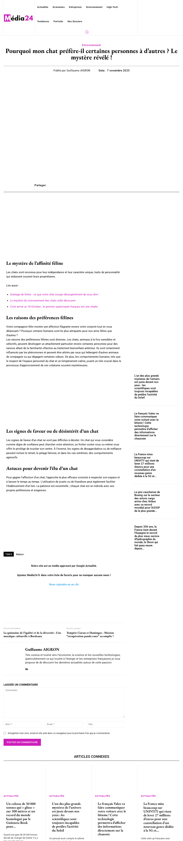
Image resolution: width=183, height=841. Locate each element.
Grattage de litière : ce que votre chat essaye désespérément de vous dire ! (49, 294)
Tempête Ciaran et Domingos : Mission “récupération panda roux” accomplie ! (90, 617)
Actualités (12, 778)
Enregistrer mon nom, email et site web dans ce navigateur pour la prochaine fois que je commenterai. (55, 716)
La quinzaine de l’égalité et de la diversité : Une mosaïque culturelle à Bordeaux (32, 617)
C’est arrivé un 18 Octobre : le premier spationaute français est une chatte (49, 306)
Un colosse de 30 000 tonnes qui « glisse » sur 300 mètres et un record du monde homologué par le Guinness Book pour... (21, 794)
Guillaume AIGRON (79, 70)
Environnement (91, 45)
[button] (86, 31)
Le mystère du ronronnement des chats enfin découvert (40, 300)
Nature (19, 537)
